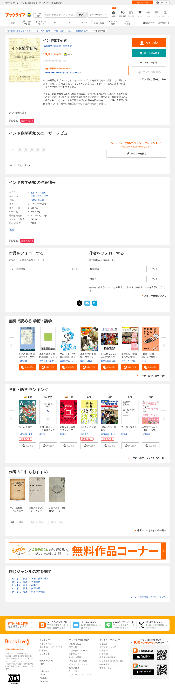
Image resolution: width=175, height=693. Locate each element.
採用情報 (103, 650)
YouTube (43, 678)
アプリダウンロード (78, 650)
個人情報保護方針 (107, 657)
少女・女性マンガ (41, 22)
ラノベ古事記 (25, 427)
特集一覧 (43, 650)
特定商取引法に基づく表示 (111, 661)
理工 (46, 196)
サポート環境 (75, 657)
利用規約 (103, 654)
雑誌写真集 (127, 22)
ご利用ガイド (164, 23)
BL (55, 22)
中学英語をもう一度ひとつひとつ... (149, 430)
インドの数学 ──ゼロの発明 (16, 509)
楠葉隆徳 (48, 46)
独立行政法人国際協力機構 (113, 361)
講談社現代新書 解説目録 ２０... (48, 355)
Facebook (44, 681)
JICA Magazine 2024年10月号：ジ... (109, 357)
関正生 (124, 434)
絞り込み (38, 14)
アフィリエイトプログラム (81, 674)
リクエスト (74, 671)
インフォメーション (78, 664)
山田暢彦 (146, 434)
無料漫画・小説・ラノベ (50, 647)
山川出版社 (116, 434)
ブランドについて (107, 647)
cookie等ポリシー (107, 664)
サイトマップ (105, 668)
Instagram (44, 671)
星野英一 (43, 434)
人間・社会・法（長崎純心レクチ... (47, 430)
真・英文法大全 (129, 427)
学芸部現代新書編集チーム (51, 361)
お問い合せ (74, 668)
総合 (13, 22)
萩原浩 (63, 434)
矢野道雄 (67, 46)
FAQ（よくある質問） (79, 661)
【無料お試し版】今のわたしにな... (149, 357)
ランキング (44, 654)
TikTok (42, 674)
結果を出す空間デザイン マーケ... (67, 430)
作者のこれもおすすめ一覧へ (151, 530)
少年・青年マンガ (27, 22)
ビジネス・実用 (38, 192)
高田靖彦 (105, 434)
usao (144, 361)
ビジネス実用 (113, 22)
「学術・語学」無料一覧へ (152, 376)
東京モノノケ (35, 434)
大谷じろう (126, 361)
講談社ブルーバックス (70, 361)
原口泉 (136, 361)
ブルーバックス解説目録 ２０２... (67, 357)
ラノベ (84, 22)
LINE (41, 664)
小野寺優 (23, 434)
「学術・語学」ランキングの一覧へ (148, 458)
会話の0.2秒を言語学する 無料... (27, 355)
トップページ (45, 644)
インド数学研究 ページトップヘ (148, 596)
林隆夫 (57, 46)
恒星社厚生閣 (37, 200)
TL (70, 22)
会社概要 (103, 644)
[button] (27, 367)
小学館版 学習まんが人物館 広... (129, 357)
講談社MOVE (86, 361)
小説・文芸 (99, 22)
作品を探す (74, 647)
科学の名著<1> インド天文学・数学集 (37, 511)
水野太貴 (23, 361)
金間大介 (84, 434)
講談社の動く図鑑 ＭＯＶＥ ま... (88, 357)
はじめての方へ (149, 23)
